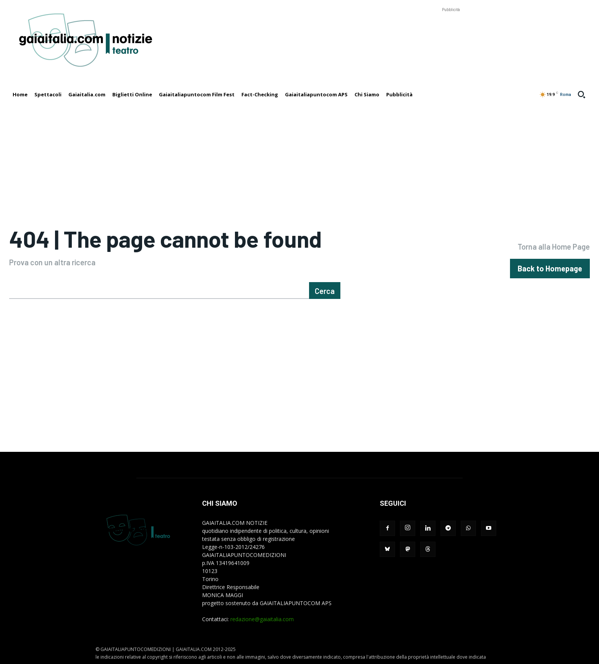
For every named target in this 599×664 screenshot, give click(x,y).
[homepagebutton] (550, 268)
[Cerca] (324, 290)
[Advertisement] (451, 31)
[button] (581, 94)
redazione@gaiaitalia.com (262, 619)
